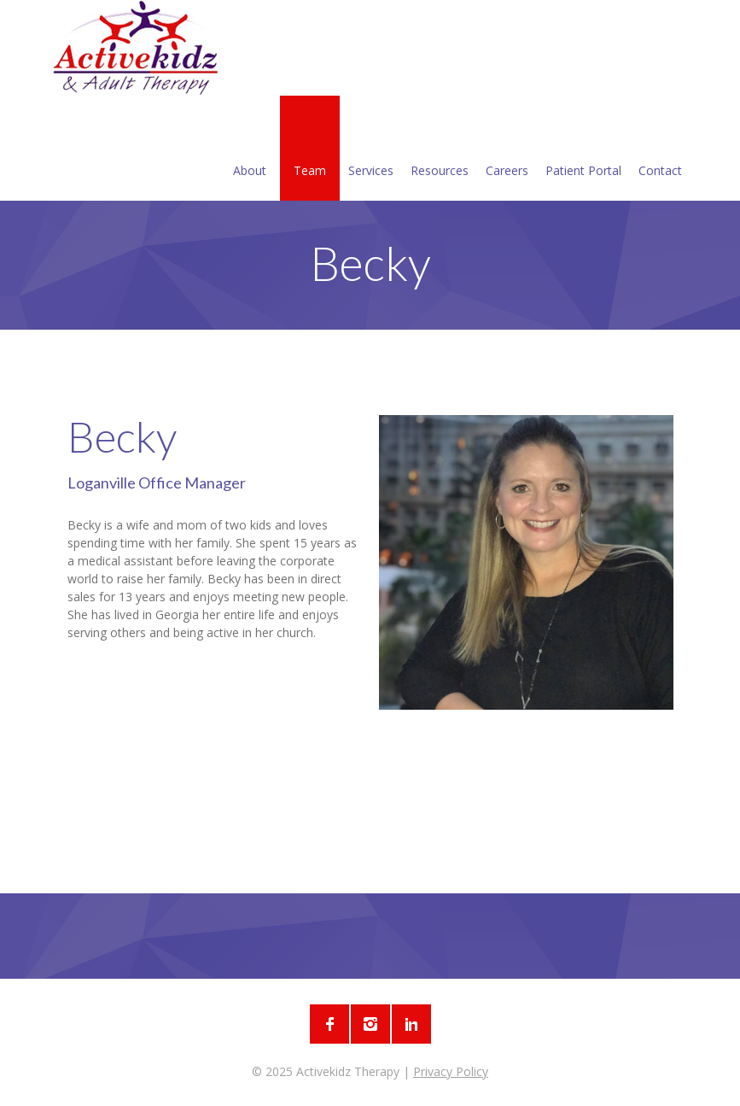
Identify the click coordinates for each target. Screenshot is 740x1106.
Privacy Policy (450, 1071)
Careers (507, 149)
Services (370, 149)
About (249, 149)
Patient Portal (583, 149)
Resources (440, 149)
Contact (660, 149)
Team (310, 149)
